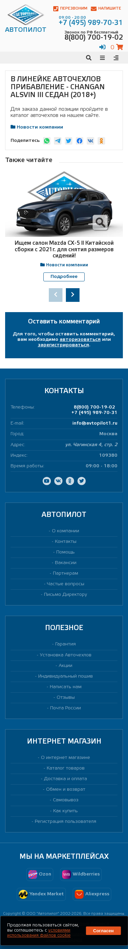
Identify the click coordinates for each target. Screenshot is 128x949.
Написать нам (66, 686)
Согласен (103, 930)
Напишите (106, 9)
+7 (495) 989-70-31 (94, 412)
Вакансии (65, 562)
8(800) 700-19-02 (94, 407)
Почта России (65, 708)
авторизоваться (80, 339)
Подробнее (64, 277)
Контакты (65, 541)
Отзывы (66, 697)
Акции (65, 665)
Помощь (65, 552)
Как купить (65, 810)
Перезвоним (70, 9)
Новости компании (40, 127)
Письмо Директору (65, 594)
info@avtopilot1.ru (94, 423)
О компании (65, 531)
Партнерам (65, 573)
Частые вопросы (65, 584)
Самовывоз (66, 800)
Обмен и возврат (65, 789)
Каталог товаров (66, 768)
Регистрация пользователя (65, 821)
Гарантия (65, 644)
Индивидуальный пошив (65, 676)
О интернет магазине (65, 757)
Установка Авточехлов (65, 655)
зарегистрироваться (63, 345)
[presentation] (55, 295)
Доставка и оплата (65, 778)
